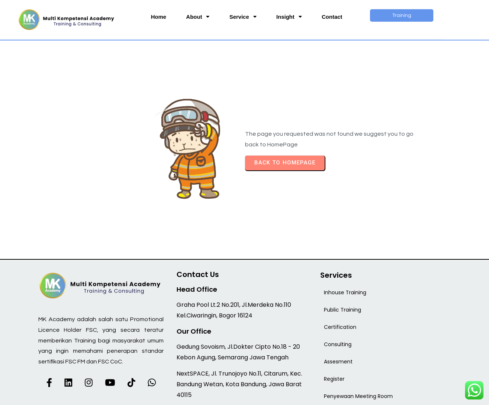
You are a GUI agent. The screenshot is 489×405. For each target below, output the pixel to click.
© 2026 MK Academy (244, 394)
